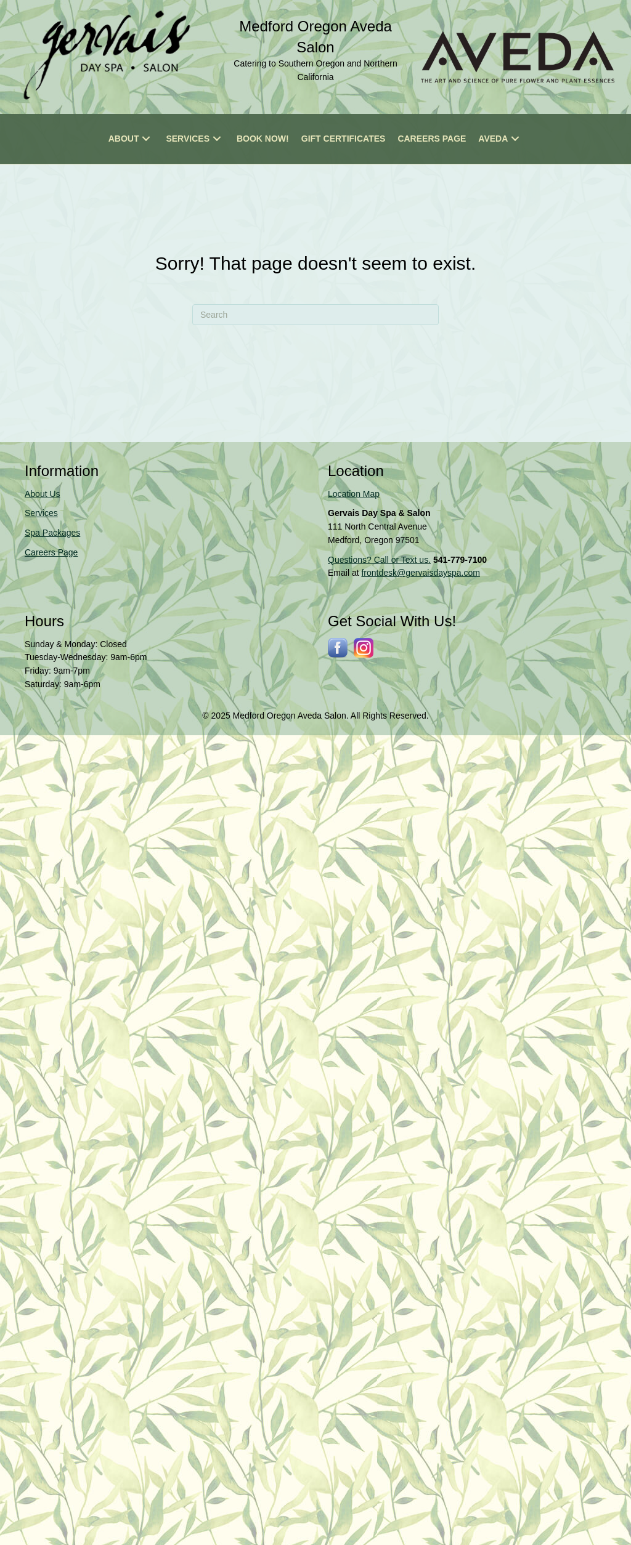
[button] (146, 139)
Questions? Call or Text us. (379, 560)
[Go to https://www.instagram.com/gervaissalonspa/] (363, 648)
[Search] (315, 314)
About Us (42, 494)
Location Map (354, 494)
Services (41, 513)
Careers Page (51, 552)
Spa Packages (52, 533)
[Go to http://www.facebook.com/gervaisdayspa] (338, 648)
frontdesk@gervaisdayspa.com (420, 573)
